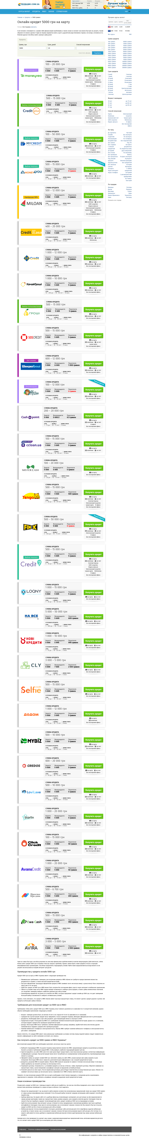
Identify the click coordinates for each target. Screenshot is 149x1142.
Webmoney (128, 120)
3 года (130, 86)
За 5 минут (128, 178)
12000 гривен (127, 43)
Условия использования (58, 1129)
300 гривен (111, 45)
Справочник (61, 11)
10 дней (110, 78)
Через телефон (113, 172)
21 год (110, 107)
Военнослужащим (126, 160)
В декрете (128, 158)
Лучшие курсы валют (116, 17)
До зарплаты (112, 133)
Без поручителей (126, 141)
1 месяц (110, 92)
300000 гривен (127, 67)
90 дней (110, 90)
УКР (126, 11)
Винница (110, 187)
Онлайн (110, 135)
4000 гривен (112, 57)
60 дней (110, 86)
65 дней (110, 88)
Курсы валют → (76, 1)
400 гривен (111, 47)
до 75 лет (129, 101)
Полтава (129, 187)
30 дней (110, 84)
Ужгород (129, 197)
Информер (22, 1129)
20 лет (110, 105)
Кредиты (36, 11)
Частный (129, 133)
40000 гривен (127, 53)
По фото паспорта (126, 156)
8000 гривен (112, 65)
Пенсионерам (112, 139)
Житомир (111, 191)
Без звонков (112, 164)
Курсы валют (24, 11)
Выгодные (128, 166)
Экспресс (111, 168)
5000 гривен (112, 59)
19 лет (110, 103)
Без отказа (111, 152)
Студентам (111, 137)
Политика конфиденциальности (38, 1129)
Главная (19, 17)
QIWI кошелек (112, 120)
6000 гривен (112, 61)
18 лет (110, 101)
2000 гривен (112, 53)
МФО (44, 11)
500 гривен (111, 49)
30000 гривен (127, 51)
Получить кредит (93, 69)
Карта (110, 114)
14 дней (110, 80)
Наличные (111, 116)
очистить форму (85, 53)
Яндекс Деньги (112, 122)
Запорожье (111, 193)
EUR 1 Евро (75, 5)
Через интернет (113, 170)
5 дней (110, 74)
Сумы (130, 193)
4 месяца (129, 76)
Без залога (111, 143)
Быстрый (129, 180)
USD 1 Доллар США (77, 3)
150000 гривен (127, 63)
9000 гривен (112, 67)
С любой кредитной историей (128, 170)
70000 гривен (127, 57)
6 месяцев (128, 78)
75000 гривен (127, 59)
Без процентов (113, 156)
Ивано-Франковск (114, 195)
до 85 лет (129, 105)
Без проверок (112, 154)
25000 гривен (127, 49)
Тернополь (128, 195)
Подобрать (97, 53)
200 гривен (111, 43)
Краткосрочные (127, 88)
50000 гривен (127, 55)
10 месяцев (128, 80)
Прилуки (129, 189)
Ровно (130, 191)
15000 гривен (127, 45)
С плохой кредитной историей (111, 148)
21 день (110, 82)
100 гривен (111, 41)
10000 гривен (127, 41)
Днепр (110, 189)
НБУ (130, 34)
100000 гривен (127, 61)
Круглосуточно (112, 162)
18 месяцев (128, 82)
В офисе (129, 122)
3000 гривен (112, 55)
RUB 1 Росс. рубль (77, 8)
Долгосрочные (127, 94)
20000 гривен (127, 47)
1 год (130, 84)
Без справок (112, 145)
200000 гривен (127, 65)
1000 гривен (112, 51)
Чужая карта (128, 118)
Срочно (110, 166)
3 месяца (129, 74)
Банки (51, 11)
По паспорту (128, 137)
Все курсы (111, 34)
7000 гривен (112, 63)
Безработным (112, 141)
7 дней (110, 76)
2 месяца (111, 94)
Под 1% (129, 143)
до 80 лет (129, 103)
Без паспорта (127, 135)
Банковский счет (113, 118)
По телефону (127, 139)
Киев (109, 197)
